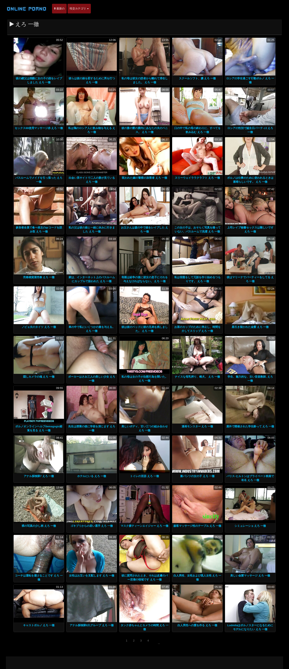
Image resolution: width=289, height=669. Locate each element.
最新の (59, 8)
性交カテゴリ (79, 8)
